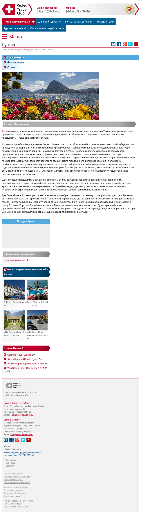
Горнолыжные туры (13, 479)
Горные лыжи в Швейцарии (17, 482)
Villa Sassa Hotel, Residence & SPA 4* (27, 368)
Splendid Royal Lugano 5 (15, 293)
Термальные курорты (14, 490)
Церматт (10, 465)
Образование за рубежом (45, 28)
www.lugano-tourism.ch (16, 260)
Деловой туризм (48, 21)
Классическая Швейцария (16, 487)
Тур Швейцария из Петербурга (18, 500)
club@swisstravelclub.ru (21, 414)
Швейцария (17, 49)
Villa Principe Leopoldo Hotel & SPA (25, 363)
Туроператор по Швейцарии (17, 476)
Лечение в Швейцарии (14, 493)
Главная (6, 49)
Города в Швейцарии (35, 49)
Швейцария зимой (12, 496)
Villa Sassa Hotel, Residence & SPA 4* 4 (37, 324)
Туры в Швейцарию (13, 473)
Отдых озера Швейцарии (16, 506)
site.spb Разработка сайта (12, 447)
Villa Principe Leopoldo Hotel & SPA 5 (15, 323)
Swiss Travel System (77, 21)
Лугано (50, 49)
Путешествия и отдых (17, 21)
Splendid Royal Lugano (19, 354)
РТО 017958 (28, 455)
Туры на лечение (14, 28)
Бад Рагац (10, 462)
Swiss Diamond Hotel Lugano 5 (37, 293)
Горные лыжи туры (13, 503)
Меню (15, 36)
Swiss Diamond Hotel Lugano (22, 359)
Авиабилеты (103, 21)
